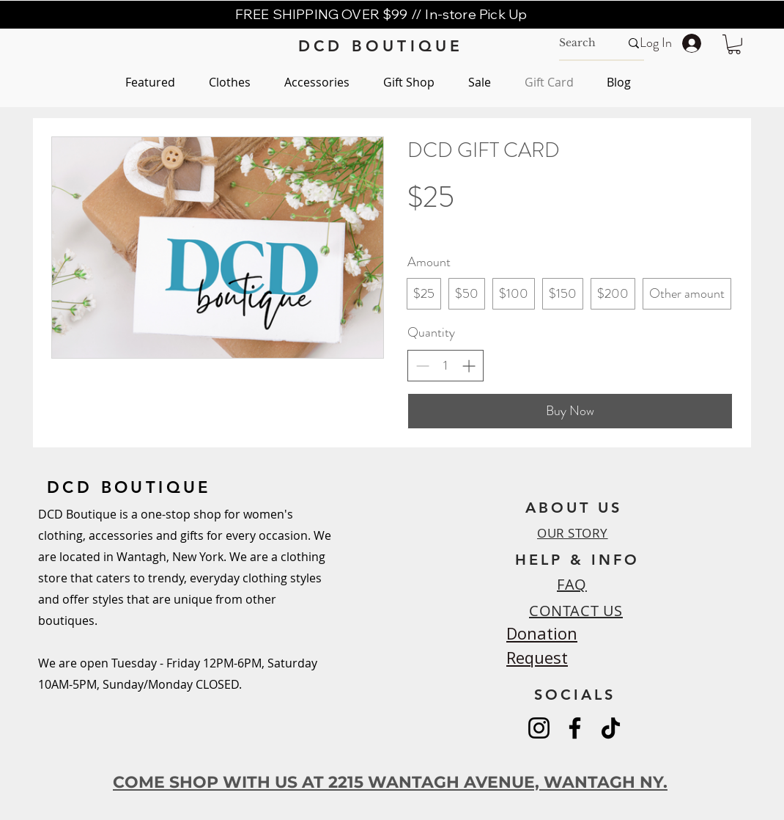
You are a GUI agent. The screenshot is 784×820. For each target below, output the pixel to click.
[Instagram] (539, 728)
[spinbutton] (445, 365)
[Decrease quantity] (422, 366)
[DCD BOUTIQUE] (380, 45)
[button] (734, 44)
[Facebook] (575, 728)
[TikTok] (610, 728)
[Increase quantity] (468, 366)
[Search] (578, 43)
